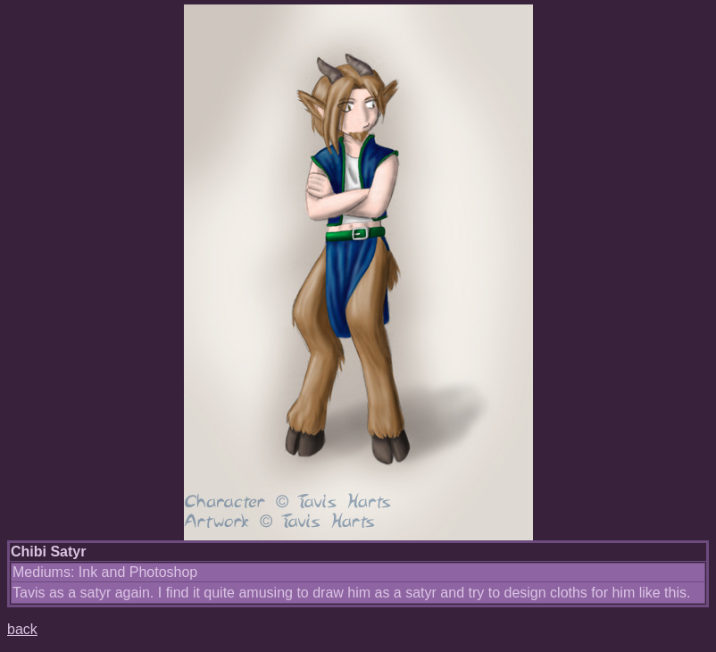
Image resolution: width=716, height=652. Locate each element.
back (22, 629)
